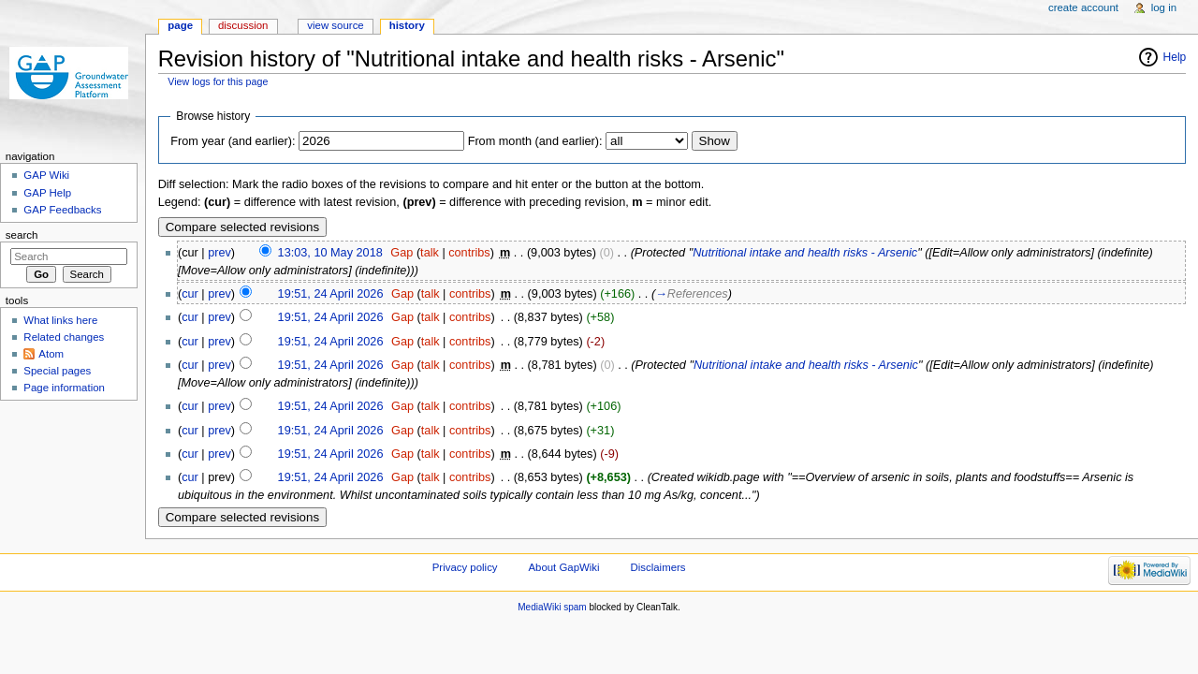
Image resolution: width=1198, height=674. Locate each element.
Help (1175, 57)
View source (335, 25)
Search (22, 235)
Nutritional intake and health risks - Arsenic (805, 252)
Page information (64, 387)
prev (219, 252)
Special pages (57, 370)
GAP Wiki (46, 175)
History (407, 25)
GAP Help (47, 192)
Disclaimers (658, 567)
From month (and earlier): (535, 141)
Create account (1083, 7)
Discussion (243, 25)
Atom (51, 353)
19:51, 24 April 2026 (331, 293)
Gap (401, 252)
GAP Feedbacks (62, 209)
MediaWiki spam (552, 607)
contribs (468, 252)
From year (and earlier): (232, 141)
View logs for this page (218, 81)
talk (429, 252)
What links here (60, 320)
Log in (1163, 7)
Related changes (63, 337)
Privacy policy (465, 567)
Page (180, 25)
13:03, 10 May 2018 (330, 252)
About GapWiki (563, 567)
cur (190, 293)
